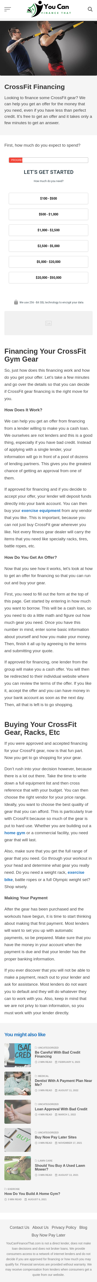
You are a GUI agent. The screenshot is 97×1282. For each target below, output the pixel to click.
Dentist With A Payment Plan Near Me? (63, 1083)
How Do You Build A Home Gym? (32, 1194)
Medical (43, 1076)
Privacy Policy (64, 1227)
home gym (14, 832)
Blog (83, 1227)
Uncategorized (48, 1047)
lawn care (45, 1160)
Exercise (14, 1189)
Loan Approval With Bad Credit (61, 1109)
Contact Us (19, 1227)
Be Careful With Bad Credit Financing (57, 1054)
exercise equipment (41, 510)
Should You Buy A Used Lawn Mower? (60, 1167)
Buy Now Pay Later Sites (56, 1137)
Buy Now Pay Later (48, 1235)
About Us (40, 1227)
